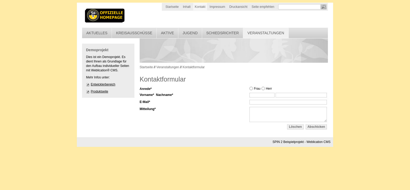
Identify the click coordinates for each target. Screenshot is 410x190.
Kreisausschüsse (134, 33)
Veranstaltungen (265, 33)
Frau (257, 88)
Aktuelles (96, 33)
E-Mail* (145, 102)
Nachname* (164, 95)
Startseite (172, 7)
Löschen (295, 127)
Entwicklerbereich (103, 84)
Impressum (217, 7)
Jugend (190, 33)
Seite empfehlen (263, 7)
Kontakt (200, 7)
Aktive (167, 33)
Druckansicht (238, 7)
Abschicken (316, 127)
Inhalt (187, 7)
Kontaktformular (194, 67)
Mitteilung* (148, 109)
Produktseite (99, 91)
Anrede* (146, 89)
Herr (269, 88)
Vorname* (147, 95)
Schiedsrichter (222, 33)
